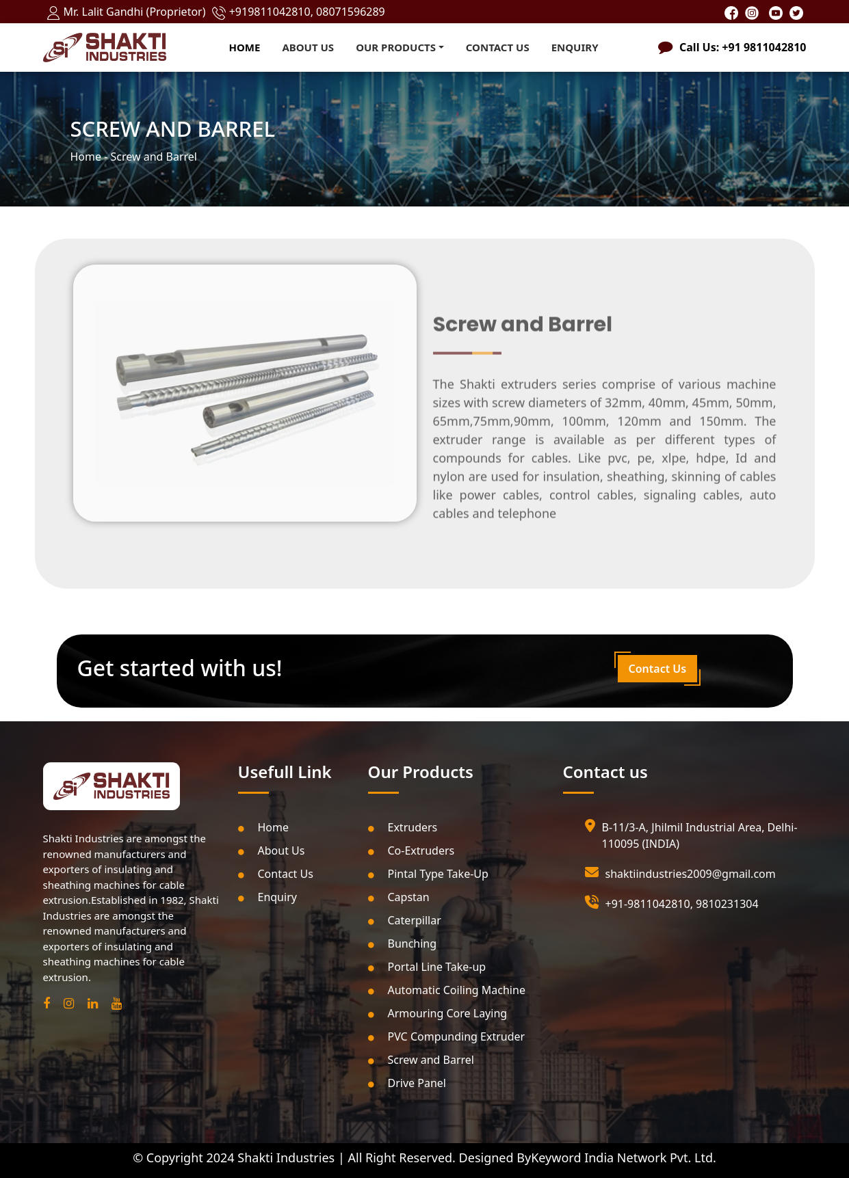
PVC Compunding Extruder (446, 1036)
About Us (308, 47)
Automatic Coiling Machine (446, 990)
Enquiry (575, 47)
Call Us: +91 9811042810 (742, 47)
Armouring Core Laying (438, 1013)
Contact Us (498, 47)
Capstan (399, 897)
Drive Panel (407, 1082)
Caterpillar (404, 920)
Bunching (402, 943)
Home (245, 47)
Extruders (403, 827)
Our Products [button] (396, 47)
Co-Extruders (411, 850)
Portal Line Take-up (427, 966)
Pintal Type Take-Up (428, 873)
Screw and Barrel (421, 1059)
